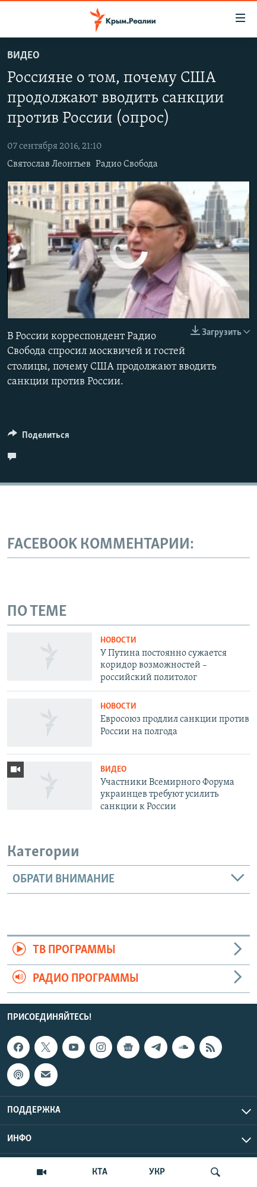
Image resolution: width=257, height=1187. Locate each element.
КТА (99, 1172)
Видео (23, 55)
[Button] (38, 438)
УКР (157, 1172)
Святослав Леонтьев (49, 164)
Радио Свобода (127, 164)
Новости (118, 640)
